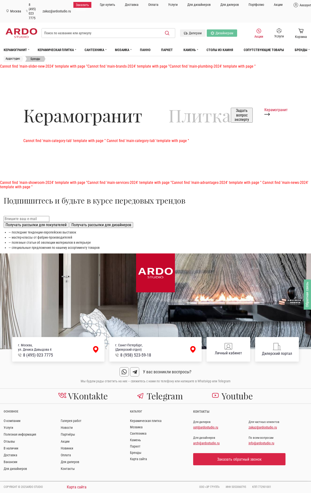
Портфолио (256, 5)
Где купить (107, 5)
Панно (145, 50)
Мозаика (122, 50)
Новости (67, 428)
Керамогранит (15, 50)
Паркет (167, 50)
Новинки (67, 448)
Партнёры (68, 434)
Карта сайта (138, 459)
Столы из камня (220, 50)
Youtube (232, 396)
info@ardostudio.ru (261, 443)
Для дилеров (229, 5)
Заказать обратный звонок (239, 459)
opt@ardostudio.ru (205, 427)
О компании (12, 421)
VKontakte (83, 396)
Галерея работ (71, 421)
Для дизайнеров (199, 5)
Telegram (160, 396)
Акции (278, 5)
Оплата (153, 5)
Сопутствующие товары (264, 50)
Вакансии (10, 462)
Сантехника (94, 50)
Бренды (301, 50)
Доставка (131, 5)
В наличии (11, 448)
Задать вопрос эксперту (241, 115)
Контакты (68, 469)
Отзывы (9, 441)
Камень (189, 50)
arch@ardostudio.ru (206, 443)
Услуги (173, 5)
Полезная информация (20, 434)
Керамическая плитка (56, 50)
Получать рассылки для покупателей (36, 225)
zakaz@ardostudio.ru (57, 11)
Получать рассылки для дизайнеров (101, 225)
